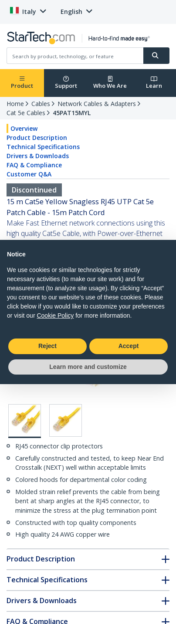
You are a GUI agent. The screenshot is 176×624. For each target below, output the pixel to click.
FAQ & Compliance (34, 165)
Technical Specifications (43, 147)
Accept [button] (128, 345)
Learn (154, 83)
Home (15, 104)
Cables (40, 104)
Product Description (37, 137)
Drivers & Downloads (38, 156)
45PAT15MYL (72, 113)
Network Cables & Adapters (97, 104)
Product (22, 83)
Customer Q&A (29, 174)
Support (66, 83)
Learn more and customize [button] (87, 366)
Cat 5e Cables (26, 113)
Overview (23, 128)
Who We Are (110, 83)
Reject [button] (47, 345)
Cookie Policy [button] (55, 315)
